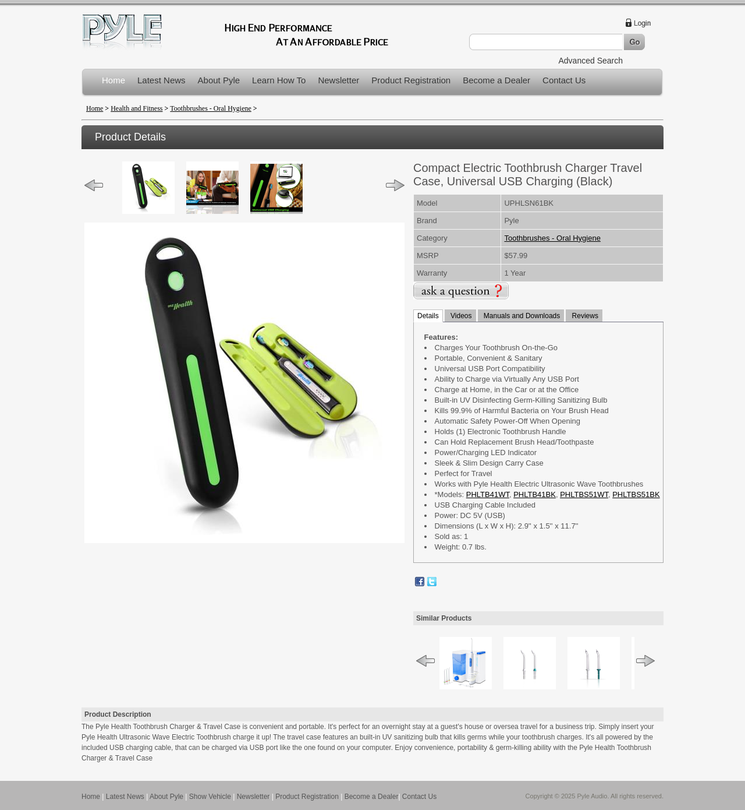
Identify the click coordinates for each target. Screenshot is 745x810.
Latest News (161, 80)
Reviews (584, 316)
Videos (460, 316)
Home (113, 80)
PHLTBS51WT (584, 494)
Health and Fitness (136, 108)
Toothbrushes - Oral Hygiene (210, 108)
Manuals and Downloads (521, 316)
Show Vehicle (210, 797)
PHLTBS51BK (635, 494)
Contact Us (564, 80)
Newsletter (338, 80)
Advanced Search (590, 60)
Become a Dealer (496, 80)
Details (428, 316)
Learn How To (279, 80)
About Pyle (219, 80)
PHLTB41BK (534, 494)
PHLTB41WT (487, 494)
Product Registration (410, 80)
